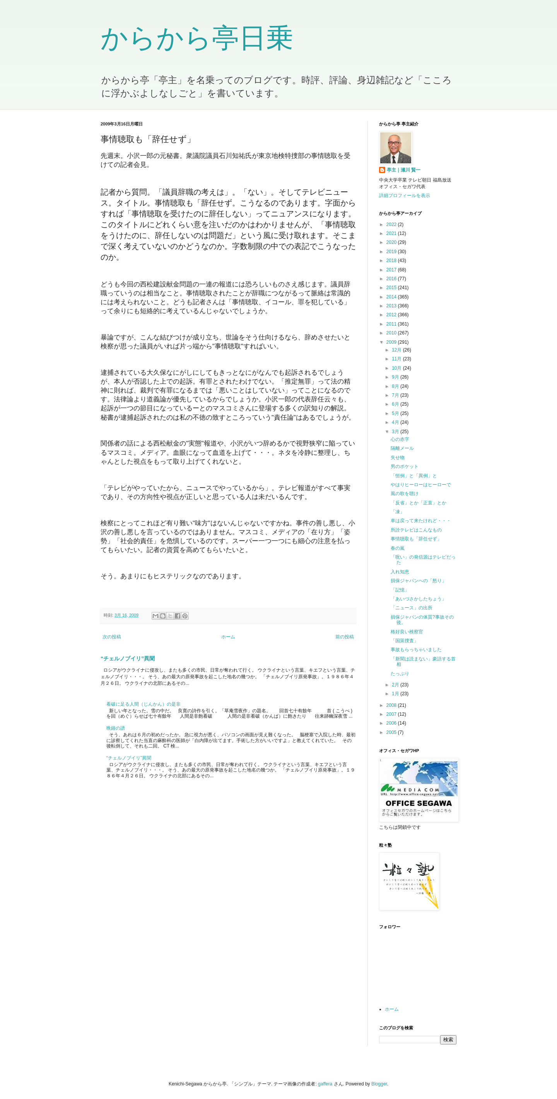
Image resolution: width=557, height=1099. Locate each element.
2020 (392, 242)
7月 (396, 395)
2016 (392, 278)
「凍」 (398, 511)
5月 (396, 413)
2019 (392, 251)
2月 (396, 685)
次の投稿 (112, 637)
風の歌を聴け (405, 493)
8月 (396, 386)
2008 (392, 705)
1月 (396, 693)
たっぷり (400, 673)
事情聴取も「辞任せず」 (416, 539)
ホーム (228, 637)
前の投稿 (344, 637)
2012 (392, 314)
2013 (392, 306)
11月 (397, 359)
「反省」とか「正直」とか (418, 503)
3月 (396, 431)
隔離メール (402, 448)
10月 (397, 368)
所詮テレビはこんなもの (416, 530)
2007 (392, 714)
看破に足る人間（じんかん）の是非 (143, 704)
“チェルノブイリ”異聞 (128, 658)
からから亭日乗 (197, 38)
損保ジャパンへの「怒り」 (418, 580)
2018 (392, 260)
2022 (392, 224)
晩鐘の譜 (115, 728)
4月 (396, 422)
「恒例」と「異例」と (414, 475)
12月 (397, 350)
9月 (396, 377)
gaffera (325, 1084)
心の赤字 (400, 439)
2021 (392, 233)
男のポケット (405, 466)
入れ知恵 (400, 571)
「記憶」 (400, 590)
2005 (392, 732)
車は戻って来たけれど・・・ (421, 520)
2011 (392, 324)
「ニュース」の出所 (411, 607)
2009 (392, 342)
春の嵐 (398, 548)
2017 (392, 270)
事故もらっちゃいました (416, 649)
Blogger (379, 1084)
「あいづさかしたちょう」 (418, 599)
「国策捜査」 (405, 640)
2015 (392, 287)
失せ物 (398, 457)
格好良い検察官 (407, 631)
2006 (392, 723)
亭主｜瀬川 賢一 (403, 170)
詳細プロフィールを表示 (404, 195)
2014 (392, 297)
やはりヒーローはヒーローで (421, 484)
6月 (396, 404)
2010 (392, 333)
